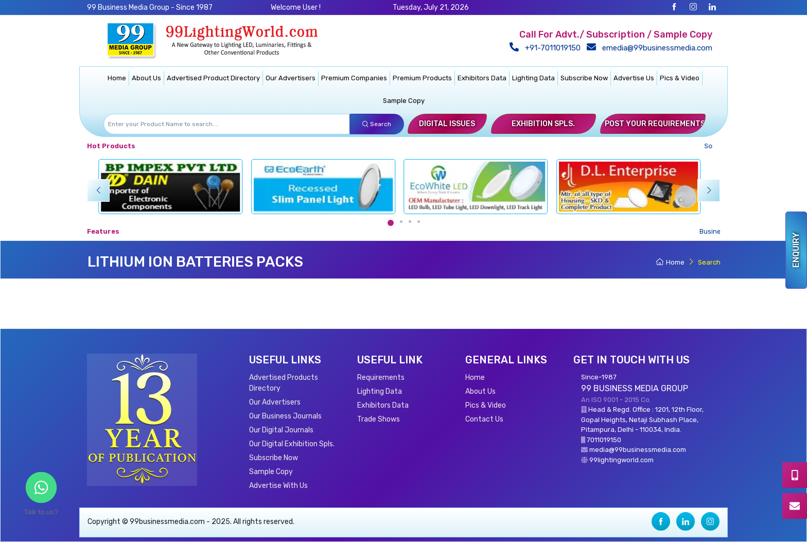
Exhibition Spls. (543, 123)
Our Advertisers (290, 78)
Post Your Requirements (655, 123)
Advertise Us (633, 78)
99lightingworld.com (621, 460)
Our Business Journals (285, 416)
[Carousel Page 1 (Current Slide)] (391, 223)
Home (117, 78)
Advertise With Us (278, 485)
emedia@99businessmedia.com (651, 48)
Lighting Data (533, 78)
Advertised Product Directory (213, 78)
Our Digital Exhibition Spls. (292, 444)
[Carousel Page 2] (401, 221)
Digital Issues (447, 123)
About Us (146, 78)
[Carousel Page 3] (410, 221)
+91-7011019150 (547, 48)
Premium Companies (354, 78)
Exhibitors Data (482, 78)
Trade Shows (378, 419)
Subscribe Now (584, 78)
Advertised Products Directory (283, 383)
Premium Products (422, 78)
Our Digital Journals (281, 430)
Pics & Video (679, 78)
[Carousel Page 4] (418, 221)
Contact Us (484, 419)
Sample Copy (404, 100)
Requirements (381, 377)
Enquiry (796, 250)
